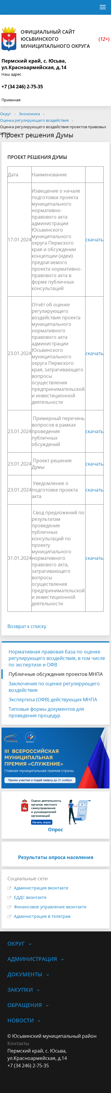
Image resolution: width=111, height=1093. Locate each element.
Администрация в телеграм (42, 916)
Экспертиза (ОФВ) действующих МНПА (53, 699)
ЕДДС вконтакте (30, 897)
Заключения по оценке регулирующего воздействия (54, 686)
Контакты (18, 1043)
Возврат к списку (26, 626)
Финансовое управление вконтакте (50, 907)
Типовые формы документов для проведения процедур (46, 712)
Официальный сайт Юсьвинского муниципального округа (55, 39)
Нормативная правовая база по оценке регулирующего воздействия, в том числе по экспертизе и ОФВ (57, 658)
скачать (94, 239)
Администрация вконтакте (41, 888)
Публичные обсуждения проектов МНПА (56, 674)
